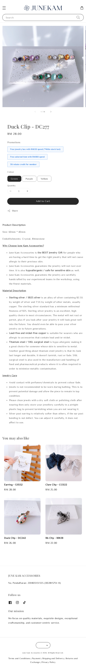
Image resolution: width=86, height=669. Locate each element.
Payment (36, 658)
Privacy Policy (49, 662)
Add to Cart (43, 201)
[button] (4, 8)
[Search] (78, 17)
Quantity (11, 185)
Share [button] (12, 210)
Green (14, 179)
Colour (10, 172)
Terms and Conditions (19, 658)
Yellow (44, 179)
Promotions (14, 142)
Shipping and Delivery (53, 658)
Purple (29, 179)
